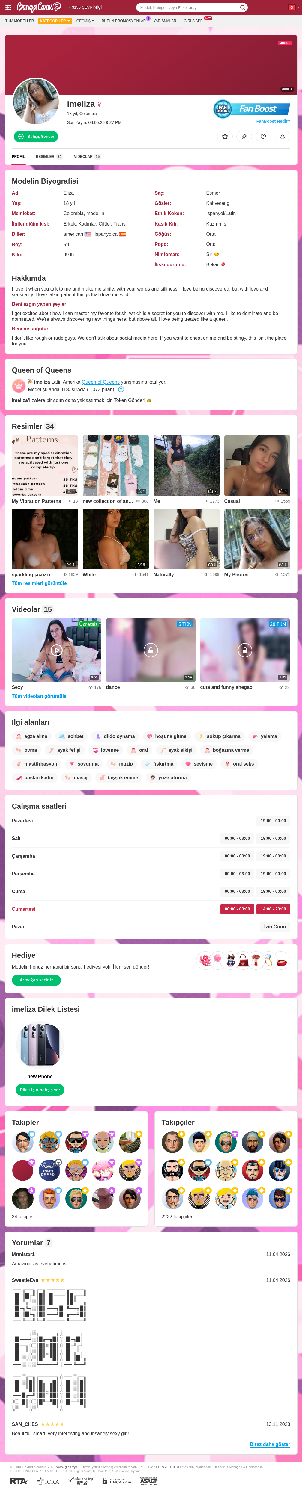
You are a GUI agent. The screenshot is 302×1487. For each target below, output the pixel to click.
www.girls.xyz (66, 1467)
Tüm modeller (19, 21)
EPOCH (143, 1467)
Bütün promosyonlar (125, 20)
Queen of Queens (101, 382)
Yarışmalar (165, 21)
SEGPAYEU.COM (166, 1467)
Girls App (195, 20)
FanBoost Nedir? (273, 121)
